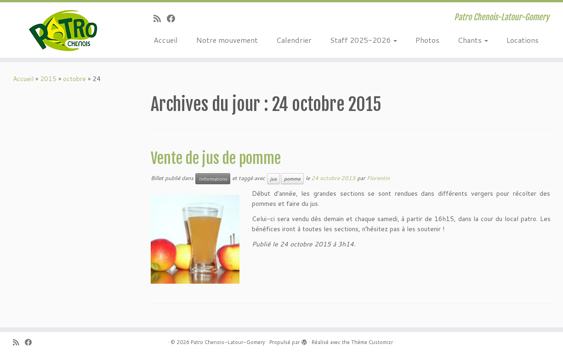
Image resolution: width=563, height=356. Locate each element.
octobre (74, 78)
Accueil (166, 40)
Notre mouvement (227, 40)
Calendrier (294, 40)
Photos (427, 40)
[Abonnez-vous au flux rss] (160, 18)
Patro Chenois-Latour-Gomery (228, 342)
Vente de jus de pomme (216, 158)
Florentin (378, 178)
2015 (48, 78)
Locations (522, 40)
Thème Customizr (372, 342)
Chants (473, 40)
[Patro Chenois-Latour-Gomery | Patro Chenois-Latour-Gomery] (65, 30)
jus (273, 178)
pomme (292, 178)
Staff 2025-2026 (363, 40)
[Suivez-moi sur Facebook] (174, 18)
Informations (213, 178)
